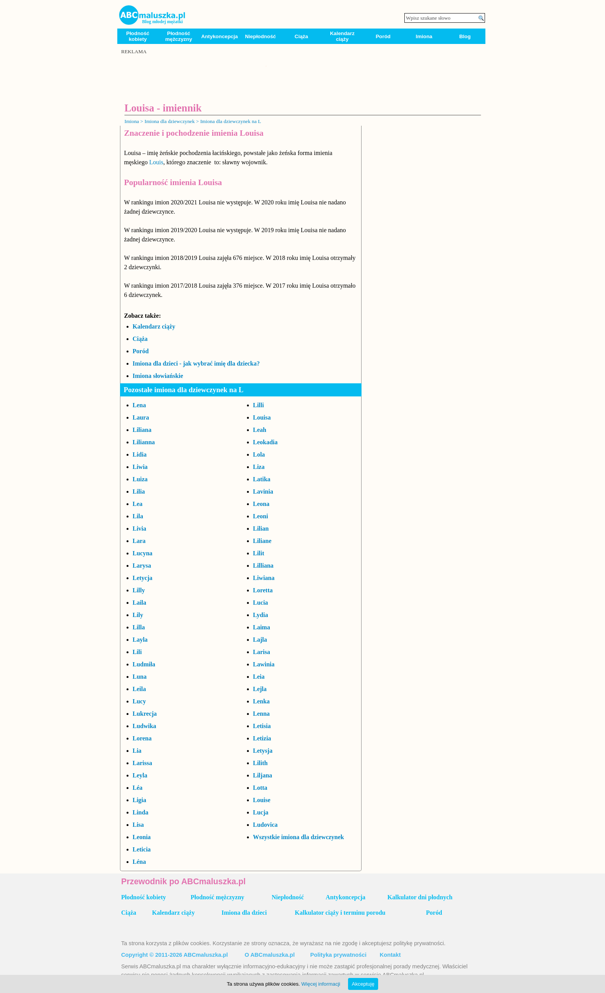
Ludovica (265, 824)
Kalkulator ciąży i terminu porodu (340, 912)
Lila (138, 516)
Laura (141, 417)
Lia (137, 750)
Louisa (262, 417)
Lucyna (143, 553)
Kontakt (390, 955)
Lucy (139, 701)
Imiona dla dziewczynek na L (230, 121)
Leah (260, 430)
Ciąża (301, 36)
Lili (137, 652)
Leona (261, 504)
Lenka (261, 701)
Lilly (139, 590)
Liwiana (264, 578)
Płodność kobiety (137, 36)
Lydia (260, 615)
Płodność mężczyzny (178, 36)
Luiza (140, 479)
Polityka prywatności (338, 955)
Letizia (262, 738)
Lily (138, 615)
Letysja (263, 750)
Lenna (261, 713)
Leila (139, 689)
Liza (259, 467)
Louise (261, 800)
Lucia (260, 602)
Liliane (262, 541)
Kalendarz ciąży (342, 36)
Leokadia (265, 442)
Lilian (261, 528)
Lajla (260, 639)
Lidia (140, 454)
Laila (140, 602)
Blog (465, 36)
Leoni (260, 516)
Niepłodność (260, 36)
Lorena (142, 738)
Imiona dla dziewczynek (169, 121)
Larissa (142, 763)
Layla (140, 639)
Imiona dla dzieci (244, 912)
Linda (141, 812)
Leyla (140, 775)
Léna (139, 861)
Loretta (263, 590)
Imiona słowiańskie (158, 376)
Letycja (143, 578)
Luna (140, 676)
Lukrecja (145, 713)
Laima (261, 627)
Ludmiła (144, 664)
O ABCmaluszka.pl (270, 955)
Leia (259, 676)
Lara (139, 541)
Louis (156, 162)
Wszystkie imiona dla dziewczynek (298, 837)
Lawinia (264, 664)
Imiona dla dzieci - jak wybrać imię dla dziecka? (196, 363)
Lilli (258, 405)
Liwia (140, 467)
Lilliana (263, 565)
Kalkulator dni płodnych (420, 897)
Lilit (258, 553)
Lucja (261, 812)
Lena (139, 405)
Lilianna (144, 442)
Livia (140, 528)
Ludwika (144, 726)
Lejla (260, 689)
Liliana (142, 430)
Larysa (142, 565)
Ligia (140, 800)
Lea (138, 504)
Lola (259, 454)
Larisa (261, 652)
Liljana (262, 775)
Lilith (260, 763)
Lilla (139, 627)
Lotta (260, 787)
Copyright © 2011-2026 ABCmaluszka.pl (174, 955)
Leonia (142, 837)
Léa (138, 787)
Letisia (262, 726)
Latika (261, 479)
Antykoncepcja (219, 36)
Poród (383, 36)
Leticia (142, 849)
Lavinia (263, 491)
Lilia (139, 491)
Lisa (138, 824)
